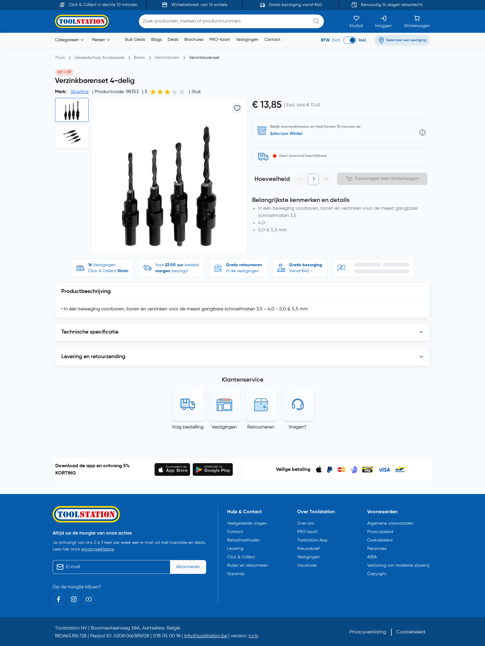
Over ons (305, 523)
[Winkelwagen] (417, 21)
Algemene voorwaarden (390, 523)
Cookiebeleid (379, 540)
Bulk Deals (135, 40)
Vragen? (297, 427)
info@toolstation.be (205, 636)
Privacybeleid (380, 532)
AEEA (372, 557)
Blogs (156, 40)
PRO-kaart (219, 40)
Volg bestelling (187, 427)
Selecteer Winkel (286, 134)
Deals (173, 40)
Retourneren (260, 427)
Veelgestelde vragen (247, 523)
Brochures (194, 40)
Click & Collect (241, 557)
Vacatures (307, 565)
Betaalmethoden (243, 540)
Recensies (376, 549)
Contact (272, 40)
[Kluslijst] (356, 21)
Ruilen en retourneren (247, 565)
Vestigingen (247, 40)
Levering (235, 549)
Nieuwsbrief (308, 549)
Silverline (79, 92)
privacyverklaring (97, 549)
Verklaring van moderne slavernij (398, 565)
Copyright (376, 574)
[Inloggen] (383, 21)
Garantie (235, 574)
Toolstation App (312, 540)
